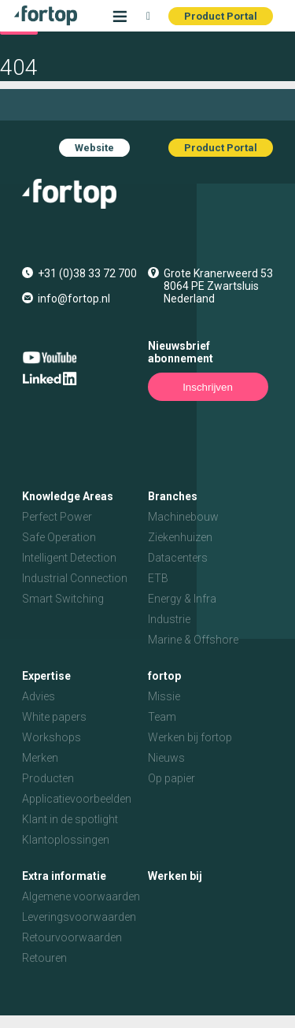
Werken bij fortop (190, 737)
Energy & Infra (182, 598)
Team (162, 717)
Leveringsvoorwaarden (79, 917)
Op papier (171, 778)
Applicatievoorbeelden (76, 798)
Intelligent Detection (69, 557)
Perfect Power (57, 516)
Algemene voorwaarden (81, 896)
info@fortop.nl (74, 298)
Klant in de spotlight (70, 819)
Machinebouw (183, 516)
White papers (54, 717)
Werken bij (175, 876)
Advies (38, 696)
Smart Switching (63, 598)
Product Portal (220, 16)
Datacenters (178, 557)
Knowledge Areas (67, 496)
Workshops (51, 737)
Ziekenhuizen (180, 537)
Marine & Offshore (193, 639)
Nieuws (166, 758)
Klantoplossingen (65, 839)
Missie (164, 696)
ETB (158, 578)
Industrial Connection (74, 578)
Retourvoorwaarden (72, 937)
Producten (48, 778)
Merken (40, 758)
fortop (164, 676)
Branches (172, 496)
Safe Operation (59, 537)
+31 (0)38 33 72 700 (87, 273)
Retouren (44, 958)
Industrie (169, 619)
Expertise (46, 676)
